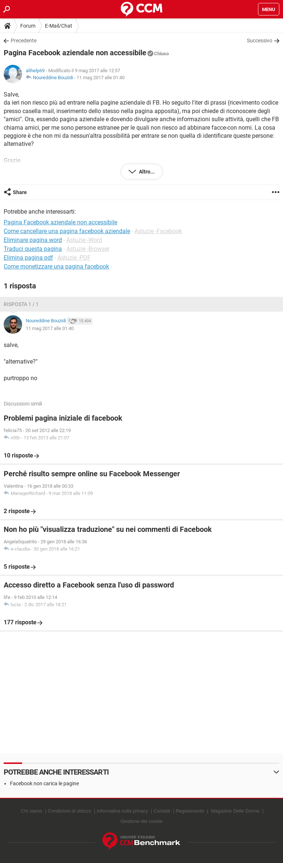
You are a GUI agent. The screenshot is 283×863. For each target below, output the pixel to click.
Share (20, 192)
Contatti (162, 811)
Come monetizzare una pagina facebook (56, 266)
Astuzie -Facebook (158, 231)
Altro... (146, 172)
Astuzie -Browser (87, 248)
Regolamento (190, 811)
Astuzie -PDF (74, 257)
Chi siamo (31, 811)
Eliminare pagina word (33, 239)
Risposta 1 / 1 (21, 304)
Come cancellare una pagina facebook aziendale (67, 231)
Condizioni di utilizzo (69, 811)
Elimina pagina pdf (28, 257)
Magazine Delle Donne (235, 811)
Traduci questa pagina (33, 248)
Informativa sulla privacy (122, 811)
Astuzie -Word (84, 239)
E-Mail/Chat (58, 26)
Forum (27, 26)
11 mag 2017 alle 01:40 (101, 77)
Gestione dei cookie (141, 821)
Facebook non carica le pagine (44, 783)
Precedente (23, 40)
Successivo (259, 40)
